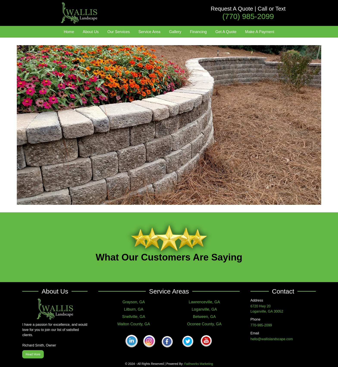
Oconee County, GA (204, 324)
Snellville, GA (133, 317)
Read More (32, 354)
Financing (198, 32)
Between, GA (204, 317)
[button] (90, 32)
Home (69, 32)
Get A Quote (225, 32)
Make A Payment (259, 32)
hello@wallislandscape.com (271, 339)
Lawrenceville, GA (204, 302)
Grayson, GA (133, 302)
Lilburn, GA (133, 309)
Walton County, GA (133, 324)
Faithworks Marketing (198, 363)
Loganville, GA (204, 309)
